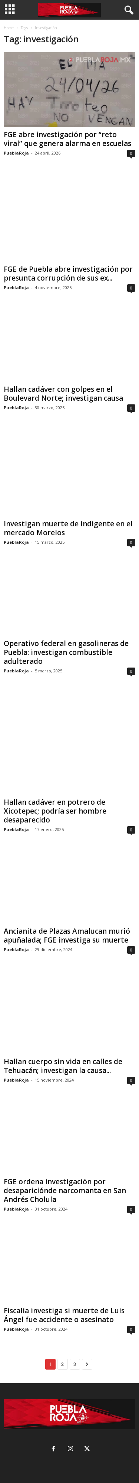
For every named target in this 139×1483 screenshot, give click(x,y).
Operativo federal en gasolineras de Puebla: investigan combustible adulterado (66, 652)
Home (9, 27)
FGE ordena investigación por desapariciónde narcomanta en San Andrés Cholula (65, 1190)
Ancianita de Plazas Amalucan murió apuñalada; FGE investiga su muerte (67, 935)
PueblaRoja (16, 153)
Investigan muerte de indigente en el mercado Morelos (68, 528)
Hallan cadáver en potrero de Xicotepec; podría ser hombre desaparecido (55, 811)
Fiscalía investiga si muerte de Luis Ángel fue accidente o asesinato (64, 1315)
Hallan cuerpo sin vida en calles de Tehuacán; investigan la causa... (63, 1066)
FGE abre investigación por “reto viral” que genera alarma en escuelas (67, 139)
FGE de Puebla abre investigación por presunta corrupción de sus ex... (68, 273)
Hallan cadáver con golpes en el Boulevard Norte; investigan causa (63, 393)
